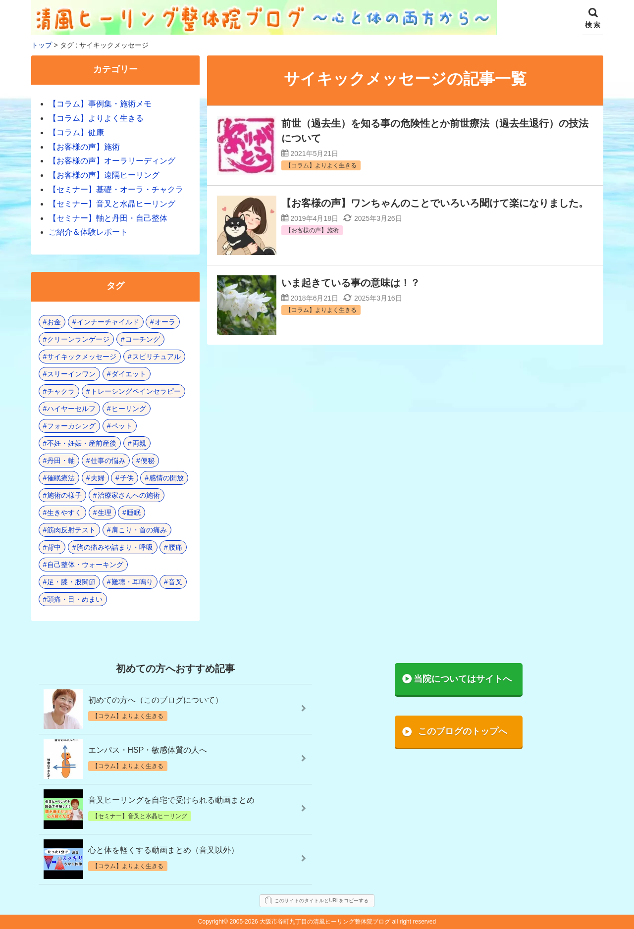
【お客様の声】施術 (84, 147)
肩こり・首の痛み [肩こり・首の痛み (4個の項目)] (139, 530)
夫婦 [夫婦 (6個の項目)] (98, 478)
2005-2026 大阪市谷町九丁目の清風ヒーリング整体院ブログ (309, 921)
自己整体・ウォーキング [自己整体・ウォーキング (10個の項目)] (85, 564)
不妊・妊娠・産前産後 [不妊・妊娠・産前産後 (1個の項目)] (81, 443)
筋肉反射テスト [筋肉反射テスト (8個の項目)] (71, 530)
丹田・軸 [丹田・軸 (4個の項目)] (61, 460)
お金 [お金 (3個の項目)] (54, 322)
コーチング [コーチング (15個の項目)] (142, 339)
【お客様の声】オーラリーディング (112, 160)
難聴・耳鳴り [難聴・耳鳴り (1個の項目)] (132, 582)
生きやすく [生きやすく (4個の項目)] (64, 512)
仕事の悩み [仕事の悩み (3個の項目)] (108, 460)
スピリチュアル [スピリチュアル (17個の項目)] (156, 357)
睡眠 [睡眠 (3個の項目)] (134, 512)
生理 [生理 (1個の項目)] (104, 512)
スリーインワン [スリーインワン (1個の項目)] (71, 374)
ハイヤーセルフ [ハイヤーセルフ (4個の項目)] (71, 409)
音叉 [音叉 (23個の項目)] (175, 582)
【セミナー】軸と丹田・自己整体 (108, 218)
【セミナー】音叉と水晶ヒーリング (112, 204)
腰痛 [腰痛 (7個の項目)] (175, 547)
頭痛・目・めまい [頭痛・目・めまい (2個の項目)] (75, 599)
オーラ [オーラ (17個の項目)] (165, 322)
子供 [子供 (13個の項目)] (127, 478)
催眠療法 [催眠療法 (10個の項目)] (61, 478)
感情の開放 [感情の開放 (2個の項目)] (166, 478)
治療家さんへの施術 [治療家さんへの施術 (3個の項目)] (129, 495)
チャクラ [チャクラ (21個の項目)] (61, 391)
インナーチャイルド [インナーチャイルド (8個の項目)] (108, 322)
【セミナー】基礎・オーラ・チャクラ (116, 189)
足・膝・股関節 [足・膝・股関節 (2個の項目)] (71, 582)
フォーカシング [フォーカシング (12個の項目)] (71, 426)
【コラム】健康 (76, 132)
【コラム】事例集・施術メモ (100, 104)
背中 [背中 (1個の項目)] (54, 547)
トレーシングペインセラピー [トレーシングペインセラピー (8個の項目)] (136, 391)
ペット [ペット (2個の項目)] (121, 426)
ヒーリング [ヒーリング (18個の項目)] (128, 409)
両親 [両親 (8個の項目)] (139, 443)
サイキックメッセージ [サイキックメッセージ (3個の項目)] (81, 357)
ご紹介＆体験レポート (88, 232)
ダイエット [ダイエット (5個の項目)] (128, 374)
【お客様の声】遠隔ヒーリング (104, 175)
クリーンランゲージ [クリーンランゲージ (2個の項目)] (78, 339)
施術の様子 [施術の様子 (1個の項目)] (64, 495)
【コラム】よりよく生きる (96, 118)
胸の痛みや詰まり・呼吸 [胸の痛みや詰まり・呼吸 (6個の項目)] (115, 547)
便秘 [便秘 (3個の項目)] (148, 460)
